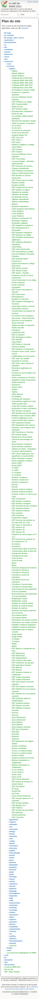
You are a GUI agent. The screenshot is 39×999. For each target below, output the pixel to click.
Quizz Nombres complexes (22, 444)
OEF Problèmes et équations (22, 171)
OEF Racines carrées (20, 268)
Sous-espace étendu (19, 615)
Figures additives (18, 73)
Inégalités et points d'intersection (24, 380)
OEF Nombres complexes (21, 411)
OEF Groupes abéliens (20, 803)
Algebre (14, 71)
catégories (24, 28)
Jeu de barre (16, 126)
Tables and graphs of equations (23, 123)
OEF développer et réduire (21, 337)
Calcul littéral (16, 147)
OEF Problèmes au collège (22, 102)
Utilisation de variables (20, 192)
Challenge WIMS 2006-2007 (22, 85)
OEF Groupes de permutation (23, 810)
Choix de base (17, 558)
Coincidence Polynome (20, 570)
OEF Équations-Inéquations (22, 233)
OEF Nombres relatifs (20, 109)
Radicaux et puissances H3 (22, 218)
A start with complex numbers (22, 406)
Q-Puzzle (15, 789)
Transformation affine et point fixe (24, 549)
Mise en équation (18, 335)
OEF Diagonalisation (19, 658)
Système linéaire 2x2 (19, 135)
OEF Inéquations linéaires (21, 423)
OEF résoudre (17, 339)
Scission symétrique (19, 746)
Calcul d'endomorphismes (21, 796)
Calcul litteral (16, 342)
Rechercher (18, 14)
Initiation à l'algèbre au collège (23, 145)
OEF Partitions (17, 808)
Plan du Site (8, 969)
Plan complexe (17, 513)
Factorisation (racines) (20, 309)
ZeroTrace (15, 793)
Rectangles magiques (20, 221)
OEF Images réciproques (21, 677)
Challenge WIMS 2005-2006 (22, 83)
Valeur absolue (17, 394)
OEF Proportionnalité (19, 104)
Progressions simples (20, 518)
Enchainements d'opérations (22, 111)
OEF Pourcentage (18, 159)
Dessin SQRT (17, 463)
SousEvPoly (16, 791)
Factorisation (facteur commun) (23, 306)
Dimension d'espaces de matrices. (24, 568)
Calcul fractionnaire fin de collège (24, 280)
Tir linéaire (15, 639)
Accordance (16, 544)
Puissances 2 (17, 261)
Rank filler (15, 732)
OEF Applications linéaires (21, 665)
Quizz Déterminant (19, 717)
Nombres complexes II (20, 482)
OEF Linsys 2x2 (18, 137)
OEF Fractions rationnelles (21, 660)
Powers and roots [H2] (20, 133)
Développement (17, 297)
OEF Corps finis (18, 817)
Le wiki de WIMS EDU (12, 967)
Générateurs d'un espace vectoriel (24, 620)
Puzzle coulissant (18, 282)
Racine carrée (17, 387)
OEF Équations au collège (21, 235)
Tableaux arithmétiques (20, 199)
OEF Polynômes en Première (22, 432)
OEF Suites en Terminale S (22, 525)
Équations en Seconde (20, 299)
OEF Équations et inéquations (23, 349)
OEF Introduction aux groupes (23, 663)
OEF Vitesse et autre (19, 271)
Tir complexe (16, 473)
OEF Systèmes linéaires (21, 508)
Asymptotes (16, 287)
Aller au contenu (33, 2)
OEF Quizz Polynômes (20, 729)
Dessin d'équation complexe (22, 458)
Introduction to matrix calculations (24, 408)
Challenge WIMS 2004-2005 (22, 80)
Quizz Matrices (17, 722)
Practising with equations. (21, 399)
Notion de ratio (17, 107)
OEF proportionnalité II (20, 259)
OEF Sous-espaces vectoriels (23, 686)
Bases (14, 563)
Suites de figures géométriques (23, 209)
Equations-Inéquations (20, 206)
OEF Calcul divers (18, 294)
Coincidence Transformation (22, 584)
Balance (15, 204)
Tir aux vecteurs (18, 770)
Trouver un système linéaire (22, 751)
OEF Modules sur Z (19, 805)
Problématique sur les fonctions (23, 356)
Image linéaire (17, 634)
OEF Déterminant (18, 653)
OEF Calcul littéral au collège (22, 252)
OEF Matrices (17, 667)
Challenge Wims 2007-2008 (22, 88)
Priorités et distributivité (20, 168)
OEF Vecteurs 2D (18, 527)
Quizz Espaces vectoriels (21, 727)
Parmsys (15, 713)
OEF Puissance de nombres (22, 166)
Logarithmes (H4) (18, 332)
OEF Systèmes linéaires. (21, 703)
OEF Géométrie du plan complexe (24, 506)
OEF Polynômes (18, 515)
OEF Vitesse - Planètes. (20, 273)
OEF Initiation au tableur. (21, 190)
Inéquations (16, 330)
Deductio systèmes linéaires (22, 489)
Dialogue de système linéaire (22, 603)
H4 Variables (16, 397)
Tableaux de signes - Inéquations (24, 449)
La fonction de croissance (21, 130)
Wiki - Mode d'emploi (12, 972)
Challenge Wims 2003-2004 (22, 78)
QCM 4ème (16, 266)
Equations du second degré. (22, 437)
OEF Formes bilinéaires (20, 779)
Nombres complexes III (20, 480)
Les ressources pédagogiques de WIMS (21, 953)
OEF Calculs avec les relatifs (22, 180)
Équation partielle (18, 183)
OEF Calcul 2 (17, 140)
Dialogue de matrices (19, 608)
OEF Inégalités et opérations (22, 225)
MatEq (14, 644)
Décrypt (14, 484)
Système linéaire (18, 755)
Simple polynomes (18, 382)
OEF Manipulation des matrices (23, 425)
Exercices (12, 946)
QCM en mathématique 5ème (23, 173)
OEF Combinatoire (19, 499)
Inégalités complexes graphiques (24, 625)
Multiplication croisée (19, 599)
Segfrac (14, 389)
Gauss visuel (16, 774)
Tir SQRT (15, 468)
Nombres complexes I (20, 477)
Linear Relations (18, 211)
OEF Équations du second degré (24, 413)
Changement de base (20, 553)
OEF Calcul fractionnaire (21, 249)
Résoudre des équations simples (24, 121)
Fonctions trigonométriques (22, 451)
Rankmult (15, 736)
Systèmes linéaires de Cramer (23, 758)
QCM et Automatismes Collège (23, 263)
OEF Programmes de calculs (22, 187)
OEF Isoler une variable (20, 358)
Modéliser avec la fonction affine (23, 416)
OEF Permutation (18, 786)
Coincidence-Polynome (20, 572)
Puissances (16, 385)
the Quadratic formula (20, 197)
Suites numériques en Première (23, 377)
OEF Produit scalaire (19, 435)
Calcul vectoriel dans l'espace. (23, 420)
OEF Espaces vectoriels (21, 705)
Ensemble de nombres (20, 361)
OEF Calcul (16, 142)
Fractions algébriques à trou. (22, 418)
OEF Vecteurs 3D (18, 532)
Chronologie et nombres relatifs (23, 90)
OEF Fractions (17, 149)
